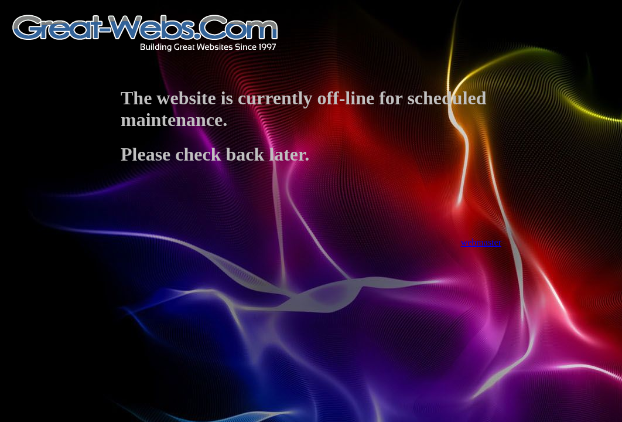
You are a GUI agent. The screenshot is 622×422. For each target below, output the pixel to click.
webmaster (481, 242)
